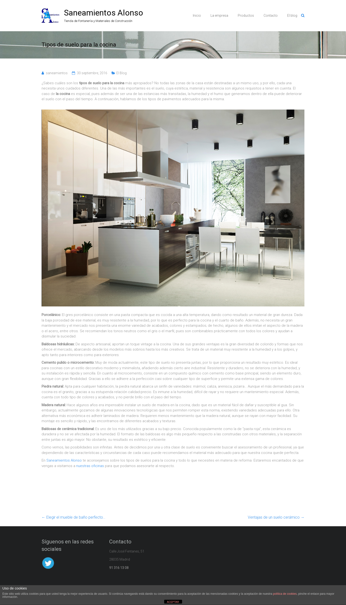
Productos (246, 15)
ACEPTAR (173, 601)
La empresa (219, 15)
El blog (292, 15)
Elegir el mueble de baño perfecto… (73, 517)
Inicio (197, 15)
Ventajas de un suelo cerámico (276, 517)
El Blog (121, 73)
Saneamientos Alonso (103, 12)
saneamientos (57, 73)
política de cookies (285, 593)
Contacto (271, 15)
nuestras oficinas (90, 466)
